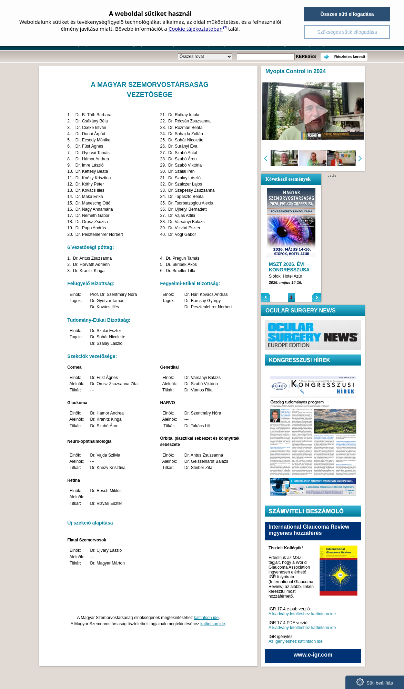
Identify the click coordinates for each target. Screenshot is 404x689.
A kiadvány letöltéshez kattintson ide (302, 613)
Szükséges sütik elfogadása (347, 32)
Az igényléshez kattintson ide (296, 641)
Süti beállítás (374, 682)
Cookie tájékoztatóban (196, 28)
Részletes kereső (349, 56)
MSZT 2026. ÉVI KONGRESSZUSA (289, 266)
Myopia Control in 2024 (295, 71)
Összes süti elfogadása (347, 14)
